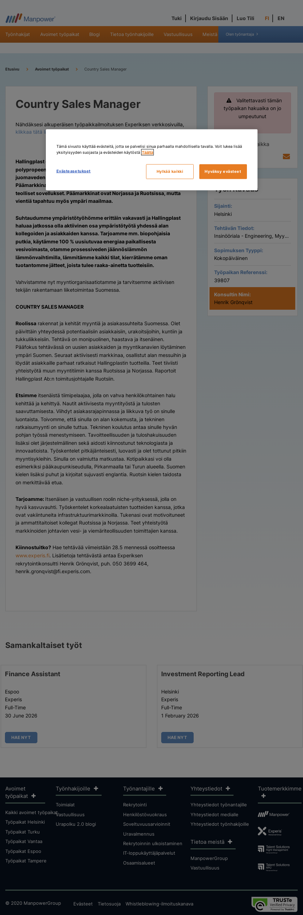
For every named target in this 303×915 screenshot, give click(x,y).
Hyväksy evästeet (223, 171)
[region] (151, 159)
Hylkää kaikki (170, 171)
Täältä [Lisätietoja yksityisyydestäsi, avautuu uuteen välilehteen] (147, 152)
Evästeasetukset (73, 171)
